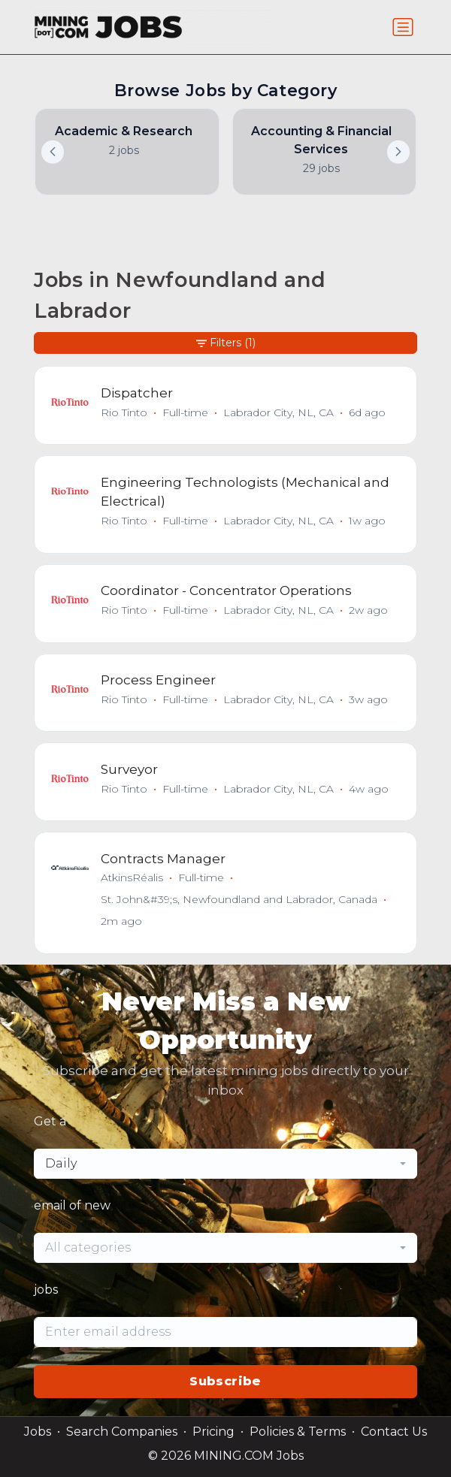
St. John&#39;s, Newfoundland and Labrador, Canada (239, 899)
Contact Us (394, 1431)
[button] (398, 151)
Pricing (213, 1431)
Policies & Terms (298, 1431)
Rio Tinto (124, 412)
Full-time (185, 412)
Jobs (37, 1431)
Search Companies (121, 1431)
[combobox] (225, 1164)
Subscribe (225, 1381)
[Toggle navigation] (403, 27)
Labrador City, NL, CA (278, 412)
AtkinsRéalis (132, 877)
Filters (226, 343)
